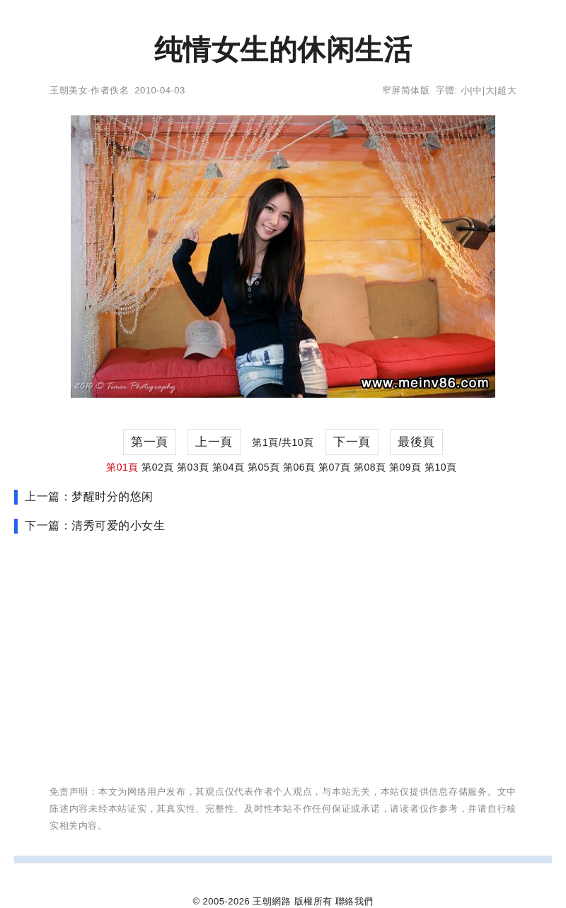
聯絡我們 (354, 901)
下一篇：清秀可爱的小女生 (95, 525)
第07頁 (334, 467)
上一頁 (214, 442)
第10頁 (440, 467)
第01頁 (122, 467)
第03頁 (193, 467)
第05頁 (264, 467)
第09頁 (405, 467)
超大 (506, 90)
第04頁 (228, 467)
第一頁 (149, 442)
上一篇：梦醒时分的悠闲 (89, 496)
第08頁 (370, 467)
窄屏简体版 (406, 90)
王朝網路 (272, 901)
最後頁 (416, 442)
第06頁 (299, 467)
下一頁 (352, 442)
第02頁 (158, 467)
